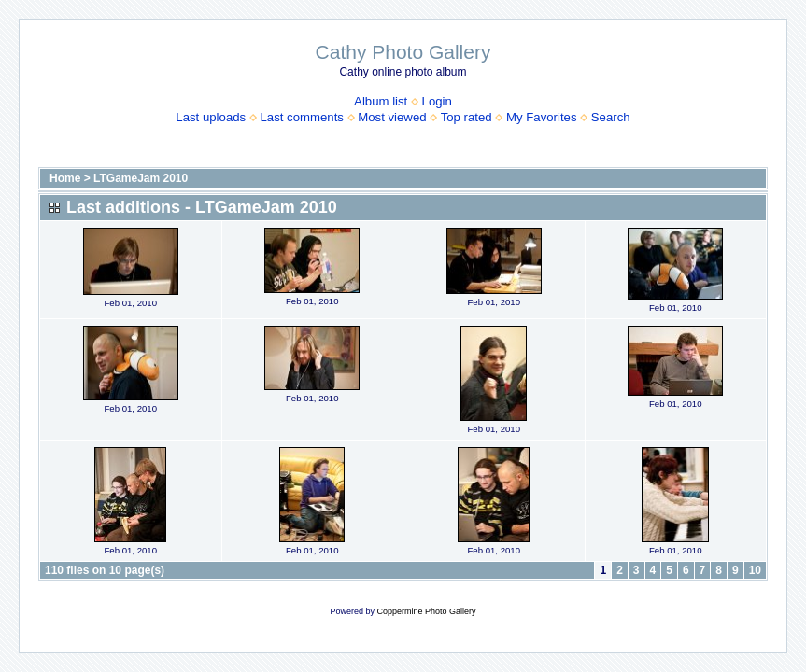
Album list (380, 101)
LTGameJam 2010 (140, 178)
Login (437, 101)
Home (64, 178)
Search (610, 117)
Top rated (466, 117)
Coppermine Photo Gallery (425, 611)
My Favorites (541, 117)
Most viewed (392, 117)
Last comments (302, 117)
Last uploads (211, 117)
